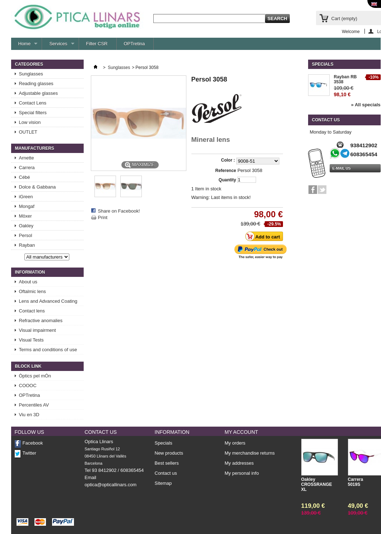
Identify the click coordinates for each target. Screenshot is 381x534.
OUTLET (28, 132)
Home (24, 45)
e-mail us (342, 168)
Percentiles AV (34, 405)
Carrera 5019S (355, 482)
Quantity (227, 179)
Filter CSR (97, 43)
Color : (228, 160)
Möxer (25, 216)
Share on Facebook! (119, 211)
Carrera (27, 167)
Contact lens (32, 311)
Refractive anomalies (40, 320)
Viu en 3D (29, 414)
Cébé (24, 177)
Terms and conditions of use (48, 349)
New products (169, 453)
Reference (225, 170)
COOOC (28, 385)
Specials (323, 64)
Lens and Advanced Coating (48, 301)
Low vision (30, 122)
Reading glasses (36, 83)
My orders (235, 443)
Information (30, 272)
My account (241, 432)
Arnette (26, 158)
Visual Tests (31, 340)
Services (58, 45)
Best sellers (167, 463)
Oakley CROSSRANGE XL (315, 484)
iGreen (26, 196)
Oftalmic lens (32, 291)
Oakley (26, 225)
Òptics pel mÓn (35, 376)
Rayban (27, 245)
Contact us (166, 473)
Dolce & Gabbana (37, 187)
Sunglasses (31, 73)
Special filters (33, 112)
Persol (25, 235)
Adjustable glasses (38, 93)
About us (28, 281)
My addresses (239, 463)
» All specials (366, 104)
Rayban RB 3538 (345, 79)
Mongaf (26, 206)
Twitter (29, 453)
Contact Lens (33, 103)
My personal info (242, 473)
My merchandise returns (250, 453)
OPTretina (134, 43)
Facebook (33, 443)
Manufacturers (34, 148)
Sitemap (163, 483)
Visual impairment (37, 330)
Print (103, 217)
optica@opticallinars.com (111, 484)
